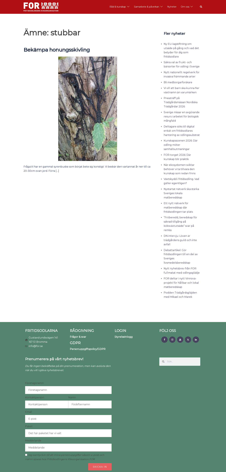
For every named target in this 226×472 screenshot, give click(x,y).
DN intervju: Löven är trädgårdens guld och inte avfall (180, 240)
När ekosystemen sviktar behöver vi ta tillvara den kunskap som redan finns (179, 169)
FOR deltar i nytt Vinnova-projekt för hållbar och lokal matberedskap (181, 282)
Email (28, 411)
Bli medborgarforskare (178, 82)
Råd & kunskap (118, 6)
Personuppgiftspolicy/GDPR (87, 349)
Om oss (185, 6)
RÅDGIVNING (82, 331)
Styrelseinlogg (124, 336)
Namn (72, 397)
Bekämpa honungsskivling (57, 50)
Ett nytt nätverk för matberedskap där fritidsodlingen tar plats (178, 207)
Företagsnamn (34, 383)
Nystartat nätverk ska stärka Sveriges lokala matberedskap (181, 193)
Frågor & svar (78, 336)
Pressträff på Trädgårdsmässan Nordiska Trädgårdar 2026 (180, 102)
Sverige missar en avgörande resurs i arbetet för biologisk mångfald (181, 116)
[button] (201, 7)
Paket (29, 426)
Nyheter (171, 6)
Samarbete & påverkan (146, 6)
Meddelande (33, 440)
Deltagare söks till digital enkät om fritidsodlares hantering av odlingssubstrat (182, 130)
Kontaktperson (34, 397)
